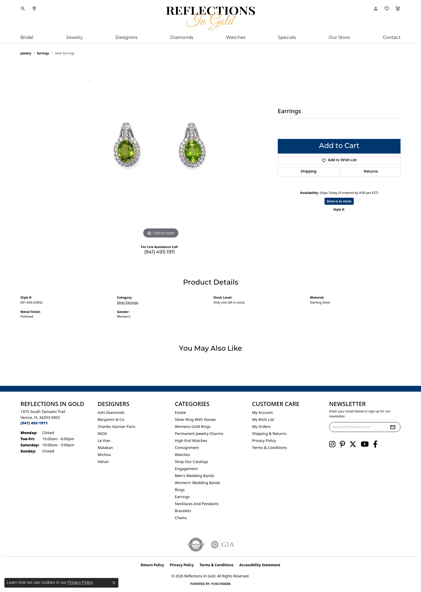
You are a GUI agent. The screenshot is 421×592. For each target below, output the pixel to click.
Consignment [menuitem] (187, 447)
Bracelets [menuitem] (183, 510)
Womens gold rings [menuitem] (193, 426)
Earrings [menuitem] (182, 496)
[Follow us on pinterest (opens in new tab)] (342, 444)
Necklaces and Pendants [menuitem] (196, 503)
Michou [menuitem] (104, 454)
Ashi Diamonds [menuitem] (111, 412)
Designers (126, 37)
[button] (23, 8)
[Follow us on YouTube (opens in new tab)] (365, 444)
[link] (34, 8)
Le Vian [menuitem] (104, 440)
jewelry (25, 53)
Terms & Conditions (269, 447)
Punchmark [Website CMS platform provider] (221, 584)
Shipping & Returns (269, 433)
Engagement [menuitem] (186, 468)
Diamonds (181, 37)
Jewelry (74, 37)
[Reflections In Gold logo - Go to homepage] (210, 18)
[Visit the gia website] (222, 544)
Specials (287, 37)
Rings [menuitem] (180, 489)
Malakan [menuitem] (105, 447)
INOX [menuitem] (102, 433)
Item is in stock (339, 201)
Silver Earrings (127, 302)
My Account (262, 412)
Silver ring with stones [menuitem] (195, 419)
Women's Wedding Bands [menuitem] (197, 482)
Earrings (43, 53)
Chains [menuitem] (181, 517)
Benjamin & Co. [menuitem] (111, 419)
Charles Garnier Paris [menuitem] (116, 426)
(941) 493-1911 (159, 252)
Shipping (308, 171)
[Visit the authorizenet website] (196, 544)
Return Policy (152, 564)
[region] (161, 152)
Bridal (26, 37)
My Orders (261, 426)
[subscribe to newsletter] (392, 427)
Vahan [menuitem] (103, 461)
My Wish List (263, 419)
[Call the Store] (34, 423)
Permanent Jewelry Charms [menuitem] (199, 433)
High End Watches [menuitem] (191, 440)
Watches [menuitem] (182, 454)
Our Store (339, 37)
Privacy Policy (264, 440)
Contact (392, 37)
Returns (371, 171)
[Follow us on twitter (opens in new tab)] (352, 444)
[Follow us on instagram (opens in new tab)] (332, 444)
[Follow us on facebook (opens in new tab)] (375, 444)
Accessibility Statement (259, 564)
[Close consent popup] (113, 582)
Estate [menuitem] (180, 412)
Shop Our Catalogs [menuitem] (191, 461)
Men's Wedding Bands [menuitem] (194, 475)
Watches (235, 37)
